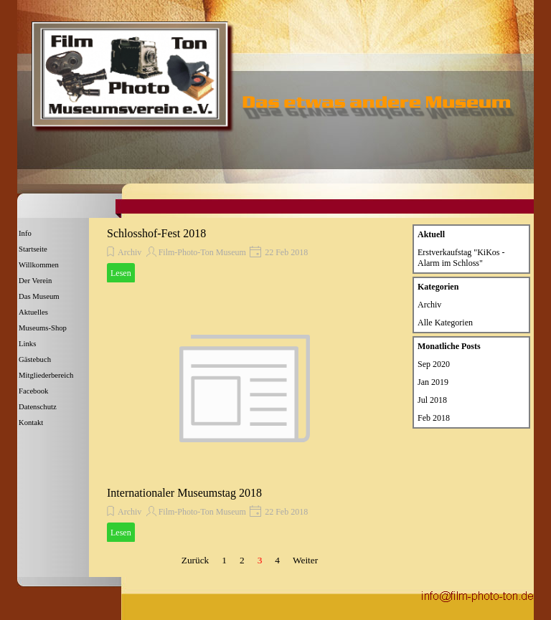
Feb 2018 (434, 418)
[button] (477, 594)
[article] (244, 254)
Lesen (120, 273)
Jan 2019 (433, 382)
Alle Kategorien (445, 323)
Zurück (195, 560)
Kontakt (31, 422)
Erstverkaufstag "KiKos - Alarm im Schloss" (461, 257)
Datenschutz (38, 407)
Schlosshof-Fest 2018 (156, 233)
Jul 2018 (432, 400)
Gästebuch (35, 359)
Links (27, 344)
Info (25, 233)
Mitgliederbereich (46, 375)
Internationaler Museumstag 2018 (184, 493)
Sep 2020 (434, 364)
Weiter (305, 560)
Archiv (129, 252)
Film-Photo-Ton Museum (202, 252)
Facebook (33, 391)
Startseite (33, 249)
